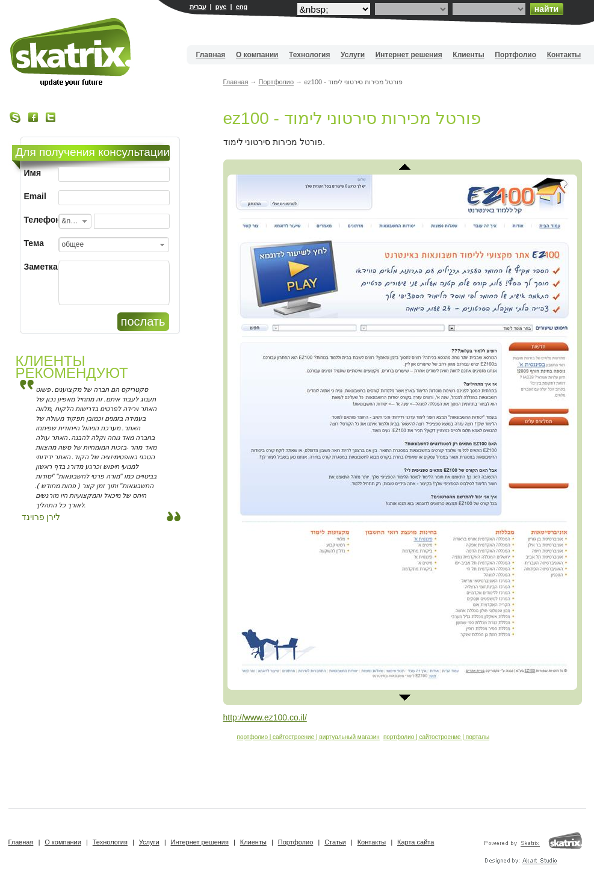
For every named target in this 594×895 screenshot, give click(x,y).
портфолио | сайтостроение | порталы (436, 737)
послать (143, 321)
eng (242, 6)
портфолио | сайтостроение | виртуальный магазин (308, 737)
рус (221, 6)
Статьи (335, 842)
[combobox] (74, 221)
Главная (211, 55)
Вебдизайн (71, 52)
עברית (198, 6)
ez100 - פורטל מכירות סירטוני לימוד (352, 118)
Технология (309, 55)
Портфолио (515, 55)
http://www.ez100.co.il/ (265, 717)
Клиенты (468, 55)
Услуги (353, 55)
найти (546, 9)
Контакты (564, 55)
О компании (257, 55)
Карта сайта (415, 842)
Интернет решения (409, 55)
